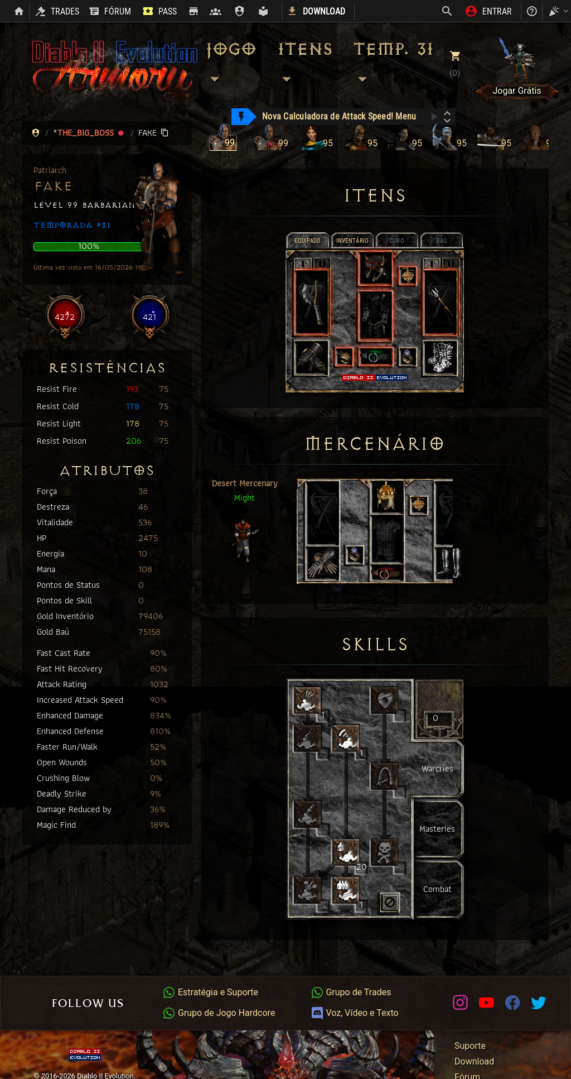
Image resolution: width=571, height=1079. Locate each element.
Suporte (470, 1045)
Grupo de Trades (351, 992)
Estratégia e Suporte (210, 992)
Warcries (437, 768)
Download (474, 1061)
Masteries (437, 829)
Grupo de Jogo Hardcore (218, 1013)
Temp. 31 (392, 64)
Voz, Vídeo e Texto (355, 1013)
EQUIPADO (307, 240)
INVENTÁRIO (352, 240)
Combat (437, 889)
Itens (304, 64)
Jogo (230, 64)
